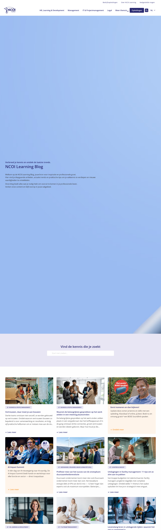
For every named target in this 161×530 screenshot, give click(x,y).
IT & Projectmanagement (90, 10)
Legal (107, 10)
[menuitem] (110, 2)
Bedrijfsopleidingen (110, 2)
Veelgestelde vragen (147, 2)
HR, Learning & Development (49, 10)
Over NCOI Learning (128, 2)
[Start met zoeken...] (80, 353)
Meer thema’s (120, 10)
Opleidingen (136, 10)
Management (71, 10)
